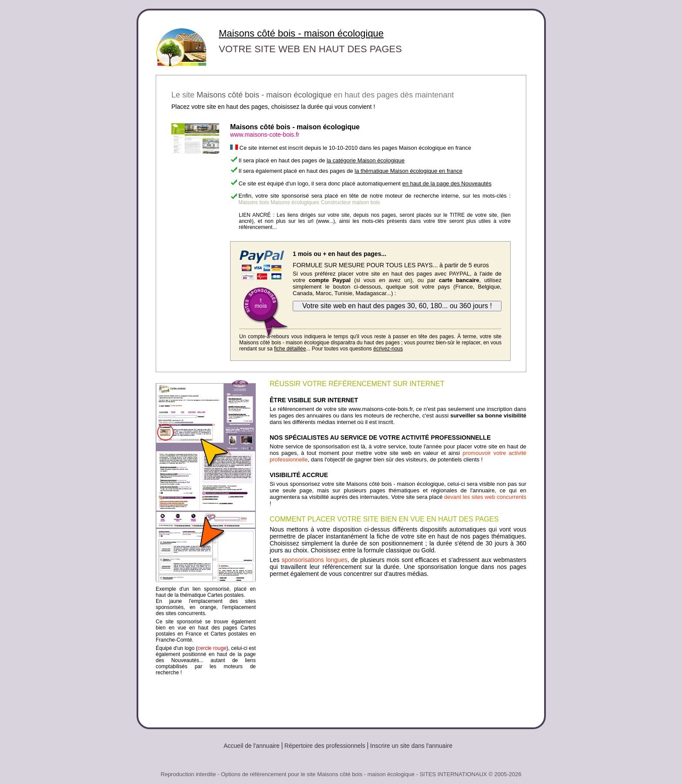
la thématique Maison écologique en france (408, 171)
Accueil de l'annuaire (252, 745)
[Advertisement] (398, 649)
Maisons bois (253, 202)
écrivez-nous (388, 349)
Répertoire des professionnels (324, 745)
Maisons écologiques (295, 202)
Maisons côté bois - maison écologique (301, 33)
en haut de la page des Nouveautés (446, 183)
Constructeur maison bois (350, 202)
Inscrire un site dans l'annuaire (411, 745)
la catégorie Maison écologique (366, 160)
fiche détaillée (290, 349)
